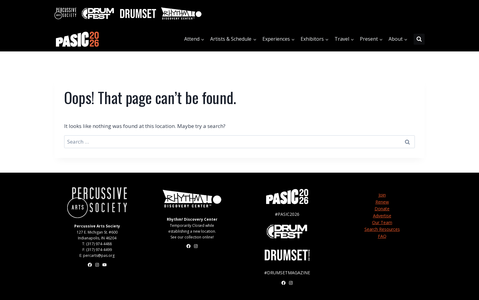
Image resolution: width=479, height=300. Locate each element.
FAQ (382, 236)
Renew (382, 202)
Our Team (382, 222)
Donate (382, 209)
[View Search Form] (419, 39)
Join (382, 195)
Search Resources (382, 229)
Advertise (382, 216)
